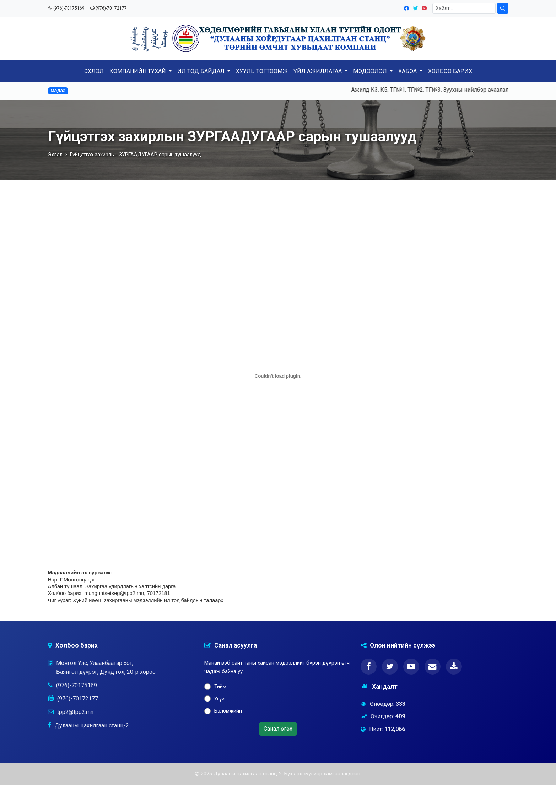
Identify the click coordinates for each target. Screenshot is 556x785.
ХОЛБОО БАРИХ (450, 71)
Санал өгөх (278, 728)
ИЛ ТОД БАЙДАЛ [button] (201, 71)
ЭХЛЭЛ (94, 71)
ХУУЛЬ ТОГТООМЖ (262, 71)
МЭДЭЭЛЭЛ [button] (370, 71)
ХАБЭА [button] (408, 71)
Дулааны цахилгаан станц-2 (92, 725)
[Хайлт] (464, 8)
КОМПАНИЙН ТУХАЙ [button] (138, 71)
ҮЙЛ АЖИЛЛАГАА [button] (318, 71)
